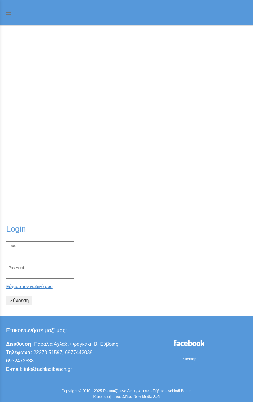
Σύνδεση (19, 300)
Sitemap (189, 359)
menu (8, 12)
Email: (13, 246)
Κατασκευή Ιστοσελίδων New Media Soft (126, 397)
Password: (17, 268)
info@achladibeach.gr (48, 369)
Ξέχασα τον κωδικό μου (29, 286)
